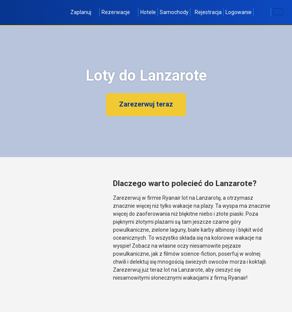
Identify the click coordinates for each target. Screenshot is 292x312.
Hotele (148, 12)
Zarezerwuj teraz (146, 104)
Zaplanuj (84, 12)
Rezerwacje (119, 12)
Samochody (174, 12)
